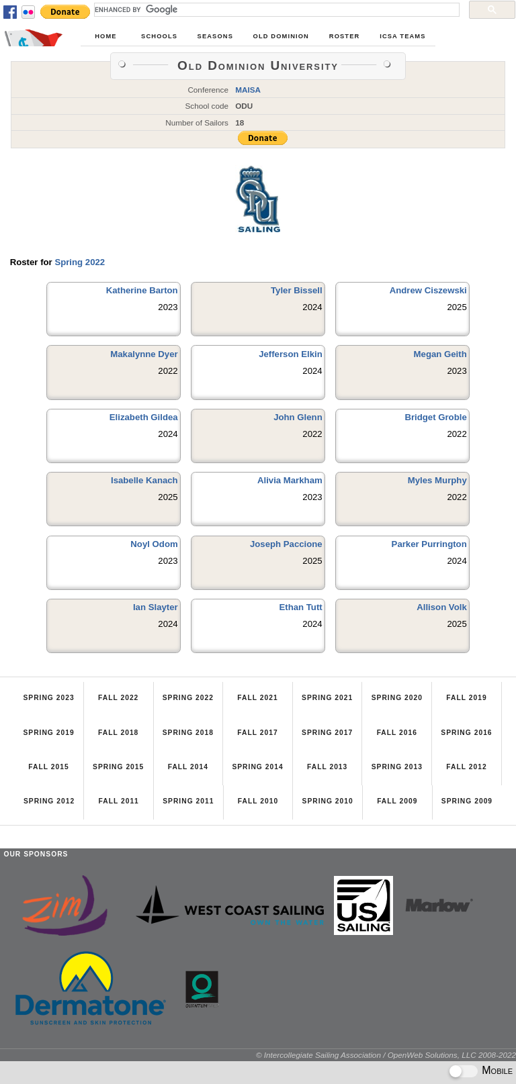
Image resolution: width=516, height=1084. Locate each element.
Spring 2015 (118, 767)
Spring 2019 (48, 732)
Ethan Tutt (300, 607)
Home (105, 36)
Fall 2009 (397, 801)
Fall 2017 (257, 732)
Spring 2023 (48, 697)
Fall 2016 (397, 732)
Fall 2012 (466, 767)
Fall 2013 (327, 767)
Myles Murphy (437, 480)
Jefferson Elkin (290, 354)
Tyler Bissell (296, 290)
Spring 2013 (397, 767)
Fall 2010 (258, 801)
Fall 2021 (257, 697)
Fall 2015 (48, 767)
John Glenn (297, 417)
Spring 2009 (466, 801)
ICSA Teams (402, 36)
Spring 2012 (49, 801)
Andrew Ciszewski (428, 290)
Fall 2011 (119, 801)
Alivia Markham (289, 480)
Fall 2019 (466, 697)
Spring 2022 (79, 262)
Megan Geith (440, 354)
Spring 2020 (397, 697)
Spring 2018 (188, 732)
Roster (344, 36)
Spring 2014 (257, 767)
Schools (159, 36)
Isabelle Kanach (144, 480)
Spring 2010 (327, 801)
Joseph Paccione (286, 544)
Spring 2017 (327, 732)
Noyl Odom (153, 544)
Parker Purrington (429, 544)
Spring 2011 (188, 801)
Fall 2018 (118, 732)
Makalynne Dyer (143, 354)
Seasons (215, 36)
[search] (275, 9)
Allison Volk (442, 607)
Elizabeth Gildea (144, 417)
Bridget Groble (435, 417)
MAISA (248, 89)
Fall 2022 (118, 697)
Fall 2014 (188, 767)
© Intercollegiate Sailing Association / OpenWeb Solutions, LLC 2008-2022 (386, 1054)
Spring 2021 (327, 697)
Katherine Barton (142, 290)
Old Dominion (281, 36)
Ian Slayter (155, 607)
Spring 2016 (466, 732)
